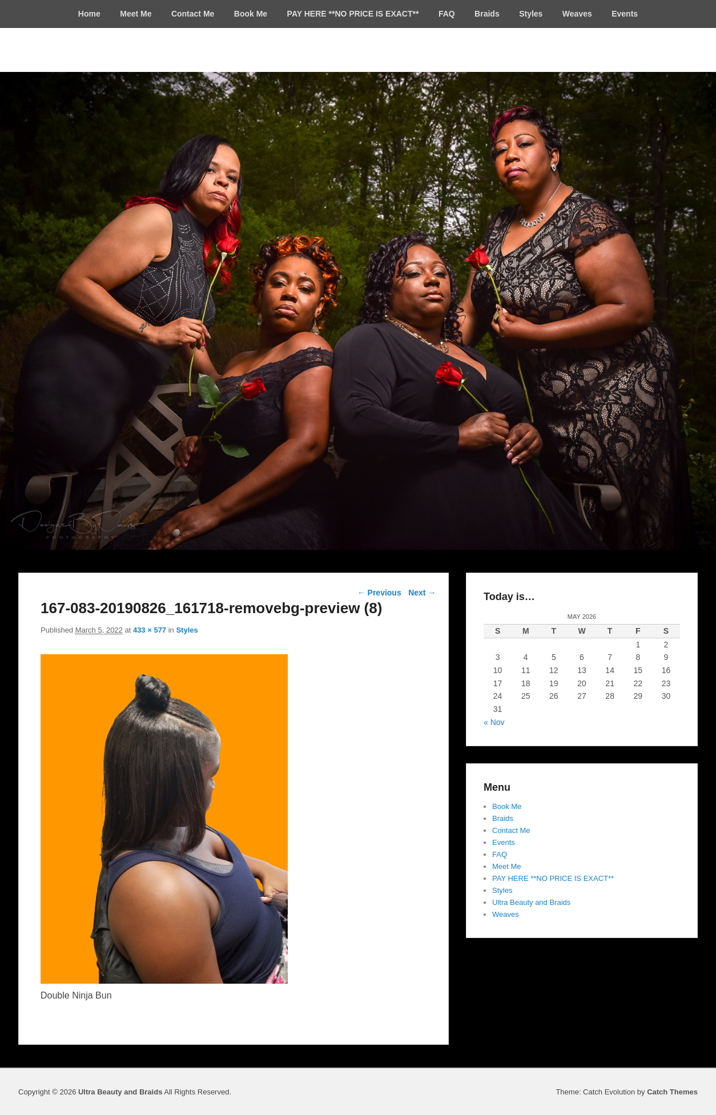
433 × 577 (149, 630)
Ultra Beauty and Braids (531, 902)
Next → (422, 592)
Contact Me (192, 13)
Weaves (577, 13)
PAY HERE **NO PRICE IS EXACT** (353, 13)
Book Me (250, 13)
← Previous (379, 592)
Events (625, 13)
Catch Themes (672, 1092)
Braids (487, 13)
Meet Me (135, 13)
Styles (530, 13)
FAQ (447, 13)
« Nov (494, 722)
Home (89, 13)
